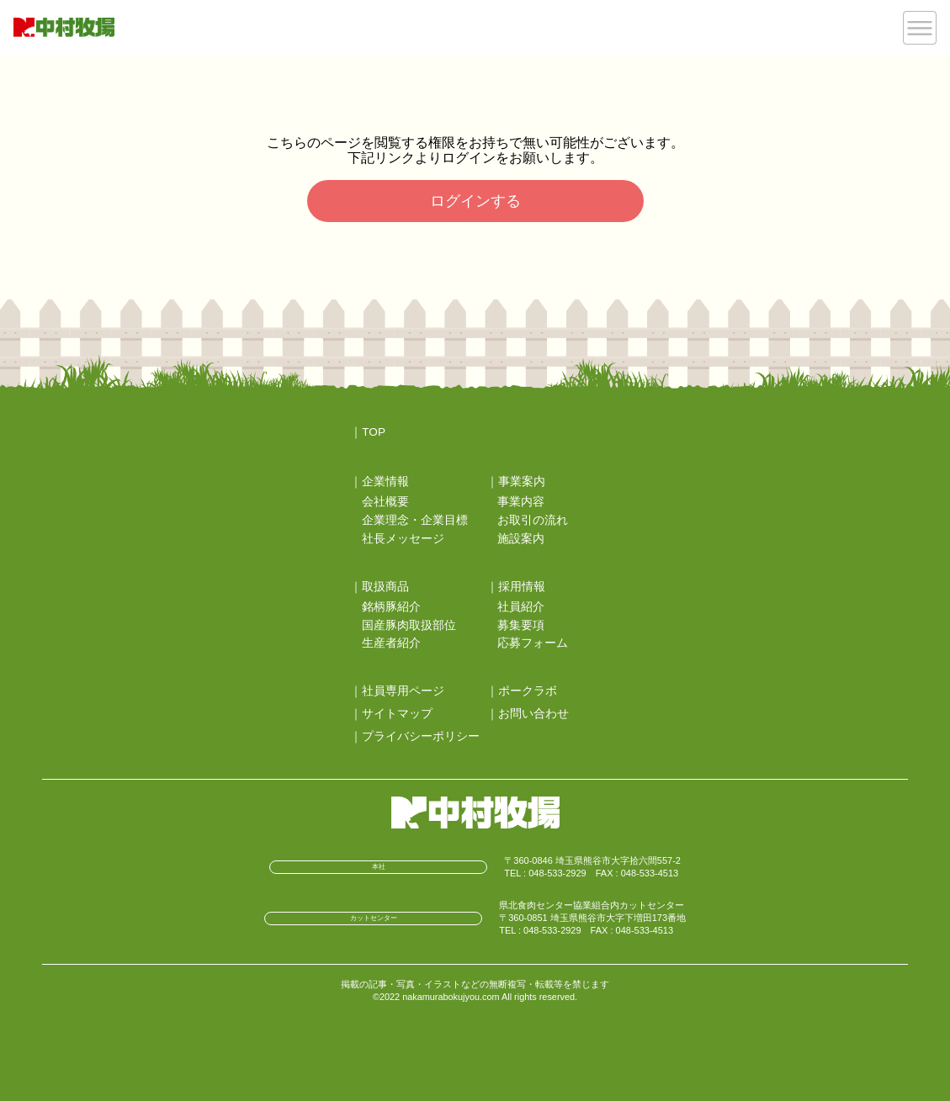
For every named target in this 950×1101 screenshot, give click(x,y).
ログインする (475, 201)
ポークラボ (527, 691)
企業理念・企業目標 (415, 520)
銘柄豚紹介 (391, 607)
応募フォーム (532, 643)
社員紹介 (520, 607)
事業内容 (520, 501)
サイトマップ (397, 713)
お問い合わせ (533, 713)
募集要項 (520, 625)
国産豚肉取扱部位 (409, 625)
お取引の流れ (532, 520)
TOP (373, 432)
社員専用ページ (403, 691)
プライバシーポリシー (421, 736)
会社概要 (385, 501)
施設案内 (520, 538)
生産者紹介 (391, 643)
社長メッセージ (403, 538)
